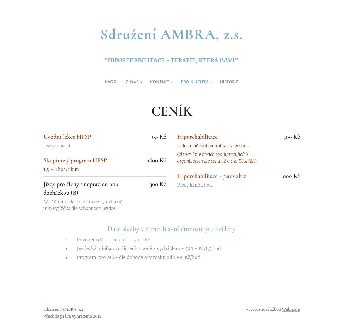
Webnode (291, 309)
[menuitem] (104, 82)
